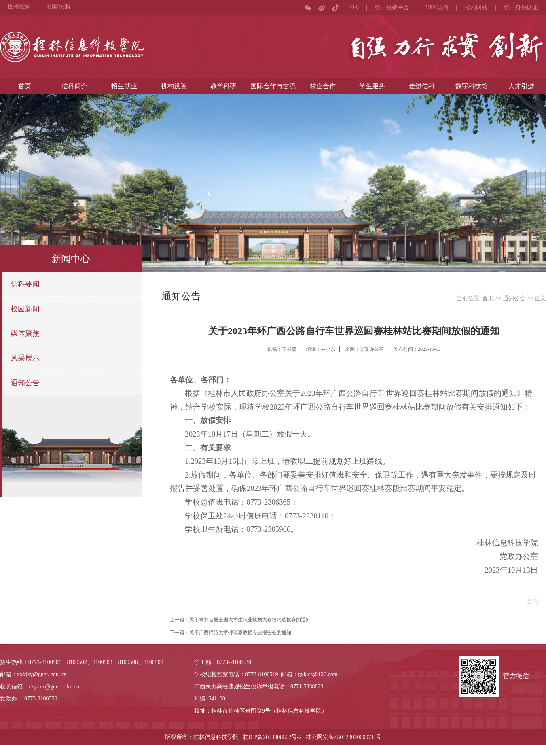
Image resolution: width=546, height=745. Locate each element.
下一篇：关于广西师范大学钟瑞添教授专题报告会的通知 (230, 632)
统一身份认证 (521, 8)
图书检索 (19, 7)
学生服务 (372, 86)
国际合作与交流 (273, 86)
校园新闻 (25, 309)
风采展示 (25, 358)
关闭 (530, 602)
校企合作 (323, 86)
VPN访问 (436, 8)
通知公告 (25, 383)
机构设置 (174, 86)
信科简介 (74, 86)
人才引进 (521, 86)
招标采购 (58, 7)
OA (354, 8)
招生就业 (124, 86)
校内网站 (476, 8)
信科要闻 (25, 284)
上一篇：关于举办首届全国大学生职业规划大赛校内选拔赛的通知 (240, 619)
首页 (24, 86)
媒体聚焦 (25, 333)
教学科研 (223, 86)
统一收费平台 (392, 8)
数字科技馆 (471, 86)
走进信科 (422, 86)
